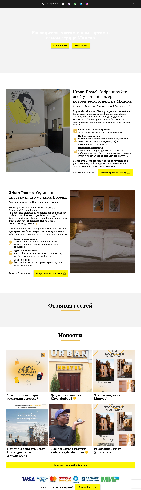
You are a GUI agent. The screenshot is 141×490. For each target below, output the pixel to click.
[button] (19, 172)
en (134, 4)
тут (36, 223)
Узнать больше (84, 172)
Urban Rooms (81, 45)
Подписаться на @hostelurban (70, 465)
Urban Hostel (60, 45)
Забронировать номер (115, 172)
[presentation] (11, 135)
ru (128, 4)
